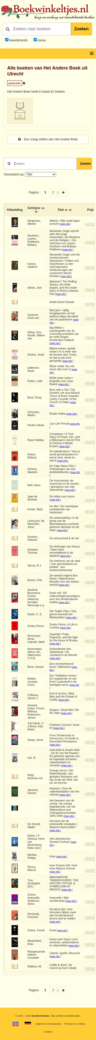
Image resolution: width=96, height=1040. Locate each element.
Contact (48, 1031)
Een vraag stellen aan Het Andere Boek (48, 139)
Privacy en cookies (75, 1023)
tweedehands (18, 40)
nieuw (41, 40)
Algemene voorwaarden (48, 1023)
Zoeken (81, 29)
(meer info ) (65, 224)
